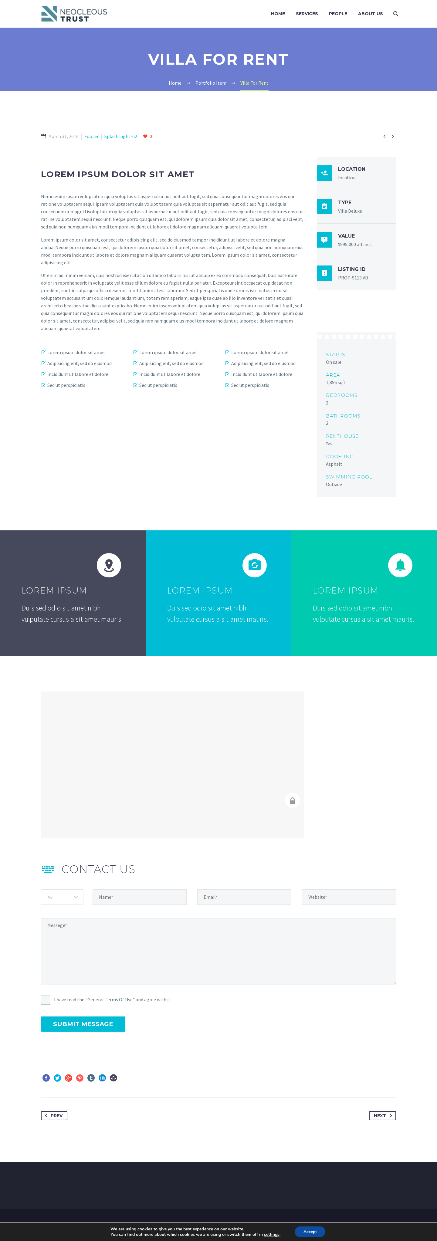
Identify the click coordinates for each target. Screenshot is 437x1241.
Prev (52, 1116)
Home (278, 13)
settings (271, 1234)
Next (384, 1116)
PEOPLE (338, 13)
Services (307, 13)
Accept (310, 1231)
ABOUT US (370, 13)
